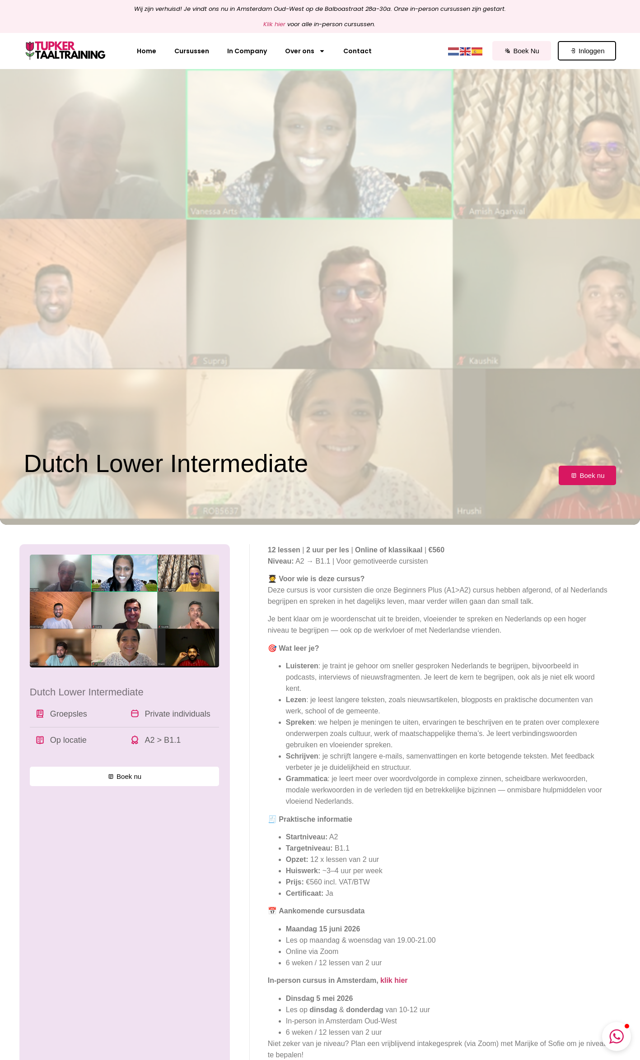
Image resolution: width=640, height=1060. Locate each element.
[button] (616, 1036)
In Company (247, 51)
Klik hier (274, 24)
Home (146, 51)
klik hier (393, 980)
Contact (357, 51)
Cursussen (191, 51)
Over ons (305, 51)
